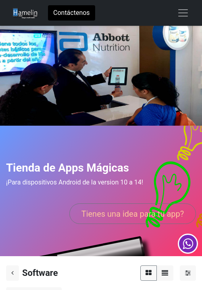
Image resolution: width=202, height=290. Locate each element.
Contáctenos (71, 13)
